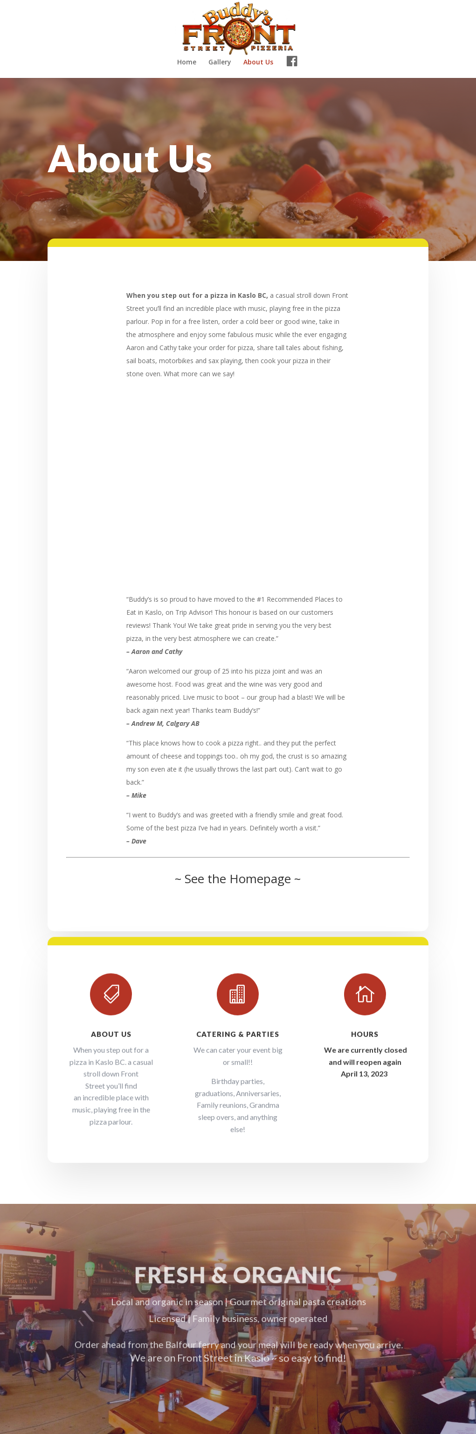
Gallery (219, 62)
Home (186, 62)
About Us (258, 62)
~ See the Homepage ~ (238, 879)
